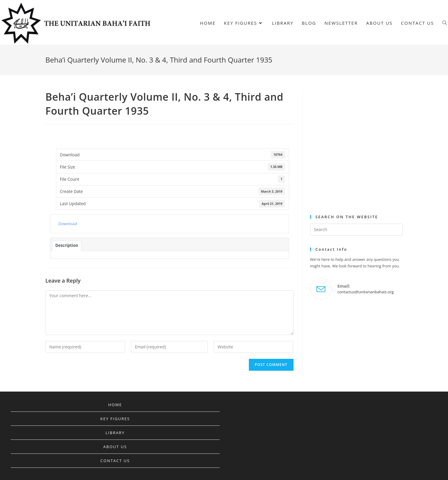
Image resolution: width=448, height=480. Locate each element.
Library (115, 432)
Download (67, 223)
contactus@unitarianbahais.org (366, 291)
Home (115, 404)
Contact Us (115, 460)
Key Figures (115, 418)
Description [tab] (66, 245)
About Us (115, 446)
